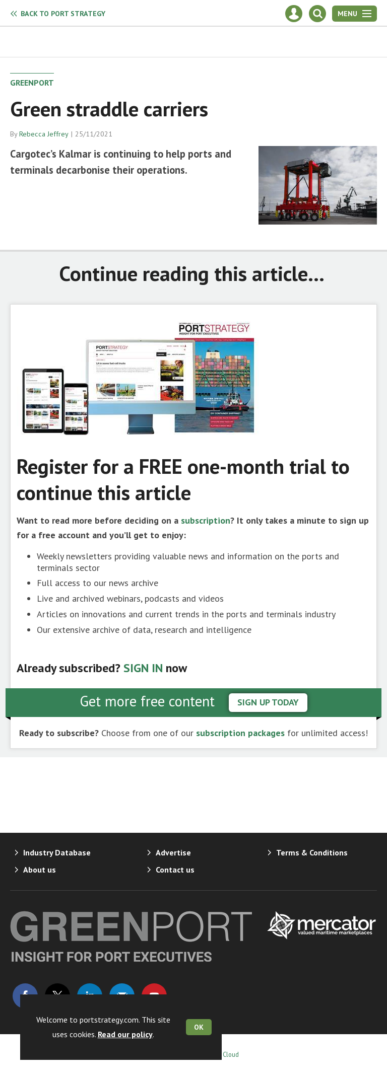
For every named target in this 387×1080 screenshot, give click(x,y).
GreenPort (32, 83)
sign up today (268, 702)
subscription (205, 520)
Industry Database (57, 852)
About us (39, 870)
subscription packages (240, 733)
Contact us (175, 870)
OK (199, 1027)
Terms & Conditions (312, 852)
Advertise (173, 852)
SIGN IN (143, 668)
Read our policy (125, 1034)
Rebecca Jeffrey (44, 133)
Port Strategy (63, 14)
